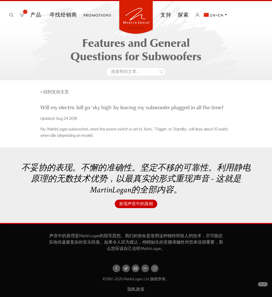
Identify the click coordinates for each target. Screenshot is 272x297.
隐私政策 (136, 289)
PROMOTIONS (98, 15)
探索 (183, 15)
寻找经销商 (63, 15)
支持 (165, 15)
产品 (36, 15)
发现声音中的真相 (136, 204)
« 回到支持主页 (54, 92)
